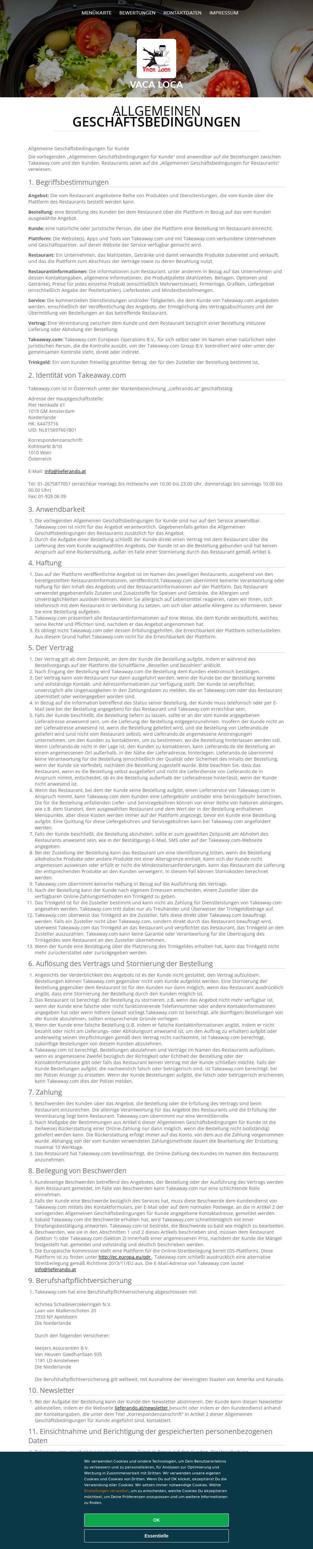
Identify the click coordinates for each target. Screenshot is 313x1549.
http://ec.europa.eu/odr (125, 1257)
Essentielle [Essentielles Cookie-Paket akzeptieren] (156, 1535)
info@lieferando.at (65, 471)
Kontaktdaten (182, 12)
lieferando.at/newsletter (142, 1408)
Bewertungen (137, 12)
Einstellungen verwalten (106, 1490)
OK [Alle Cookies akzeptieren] (156, 1520)
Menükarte (96, 12)
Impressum (223, 12)
